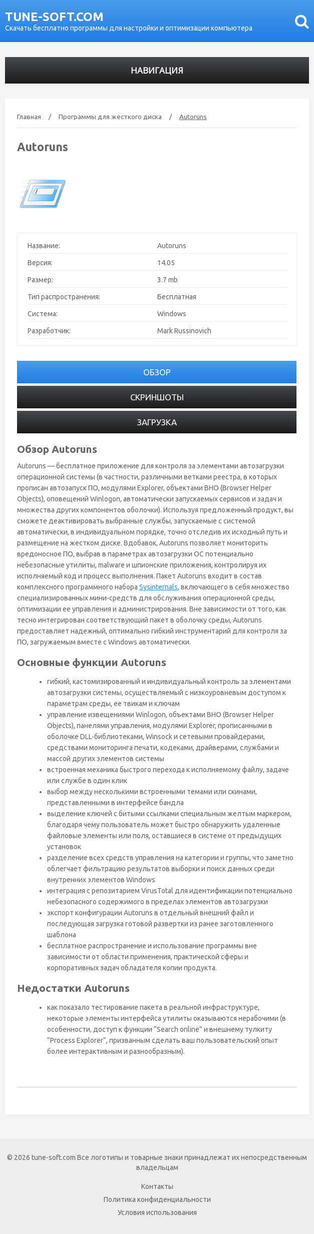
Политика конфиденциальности (157, 1199)
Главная (29, 117)
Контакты (157, 1186)
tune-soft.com (54, 17)
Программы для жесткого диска (110, 117)
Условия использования (157, 1212)
